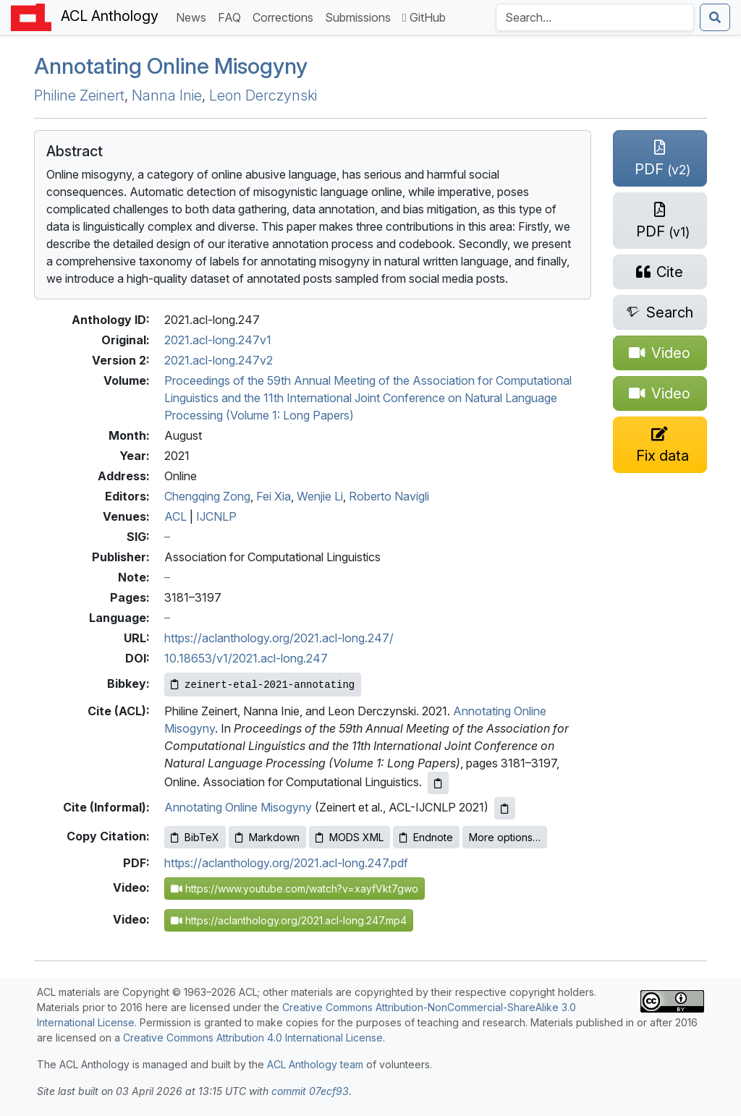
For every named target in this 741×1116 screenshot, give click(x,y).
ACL (175, 516)
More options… (505, 837)
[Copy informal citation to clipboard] (504, 808)
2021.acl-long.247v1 (217, 340)
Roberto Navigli (389, 496)
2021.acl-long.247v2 (218, 360)
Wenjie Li (320, 496)
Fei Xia (273, 496)
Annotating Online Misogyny (171, 66)
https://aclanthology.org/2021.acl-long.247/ (279, 638)
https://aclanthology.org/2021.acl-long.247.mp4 (289, 920)
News (194, 16)
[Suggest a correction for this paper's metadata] (660, 445)
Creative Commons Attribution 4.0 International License (253, 1037)
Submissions (361, 16)
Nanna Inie (167, 95)
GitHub (424, 17)
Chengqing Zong (207, 496)
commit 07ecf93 (310, 1091)
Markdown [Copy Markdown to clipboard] (267, 837)
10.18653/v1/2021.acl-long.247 (246, 658)
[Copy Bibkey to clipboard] (262, 685)
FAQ (232, 16)
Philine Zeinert (79, 95)
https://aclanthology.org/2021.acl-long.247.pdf (286, 863)
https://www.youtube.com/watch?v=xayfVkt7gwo (294, 888)
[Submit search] (715, 17)
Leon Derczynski (263, 95)
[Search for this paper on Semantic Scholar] (660, 312)
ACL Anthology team (315, 1064)
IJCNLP (216, 516)
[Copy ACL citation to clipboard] (438, 783)
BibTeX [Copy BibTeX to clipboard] (195, 837)
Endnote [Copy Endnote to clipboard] (426, 837)
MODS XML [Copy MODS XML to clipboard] (350, 837)
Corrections (286, 16)
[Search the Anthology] (595, 17)
